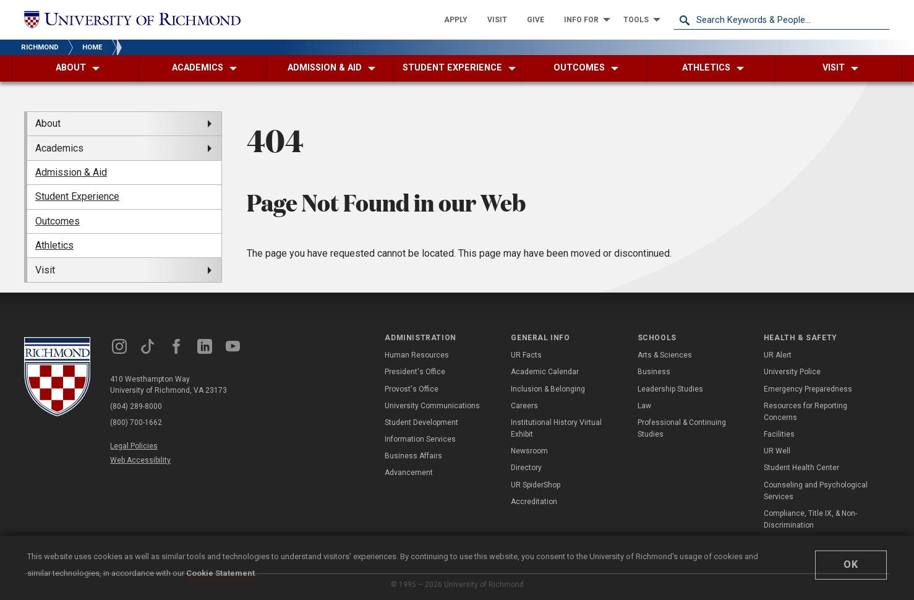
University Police (792, 371)
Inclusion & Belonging (548, 389)
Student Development (421, 422)
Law (644, 405)
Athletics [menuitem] (54, 245)
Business (654, 371)
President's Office (415, 371)
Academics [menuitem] (59, 148)
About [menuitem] (48, 123)
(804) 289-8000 (136, 406)
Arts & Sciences (665, 355)
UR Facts (526, 355)
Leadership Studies (670, 389)
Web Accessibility (140, 460)
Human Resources (417, 355)
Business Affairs (413, 456)
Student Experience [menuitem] (77, 196)
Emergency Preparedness (808, 389)
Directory (526, 467)
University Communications (432, 405)
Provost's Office (411, 389)
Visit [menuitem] (45, 270)
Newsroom (529, 451)
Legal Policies (134, 446)
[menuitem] (455, 19)
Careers (524, 405)
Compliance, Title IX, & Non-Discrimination (810, 519)
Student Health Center (801, 467)
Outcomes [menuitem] (57, 221)
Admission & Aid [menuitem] (71, 172)
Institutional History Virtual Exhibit (556, 428)
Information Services (420, 439)
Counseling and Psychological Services (816, 491)
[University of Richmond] (132, 20)
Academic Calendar (545, 371)
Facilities (779, 434)
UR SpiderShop (535, 485)
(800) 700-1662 (136, 422)
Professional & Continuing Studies (682, 428)
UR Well (777, 451)
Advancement (409, 472)
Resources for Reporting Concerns (805, 411)
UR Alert (778, 355)
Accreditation (534, 501)
